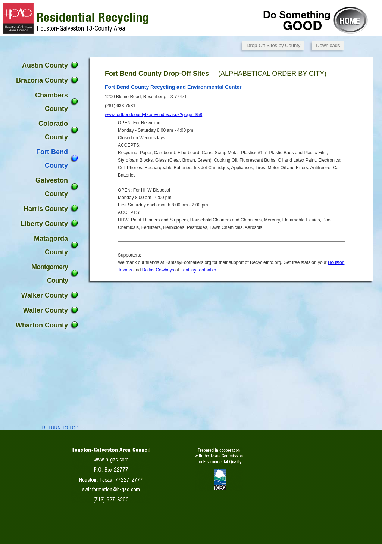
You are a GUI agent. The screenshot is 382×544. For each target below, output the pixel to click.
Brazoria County (42, 80)
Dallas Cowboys (158, 270)
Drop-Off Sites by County (273, 45)
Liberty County (44, 223)
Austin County (45, 65)
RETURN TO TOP (60, 427)
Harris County (46, 208)
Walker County (44, 295)
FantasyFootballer (198, 270)
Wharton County (42, 325)
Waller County (45, 310)
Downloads (328, 45)
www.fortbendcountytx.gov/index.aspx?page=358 (153, 114)
